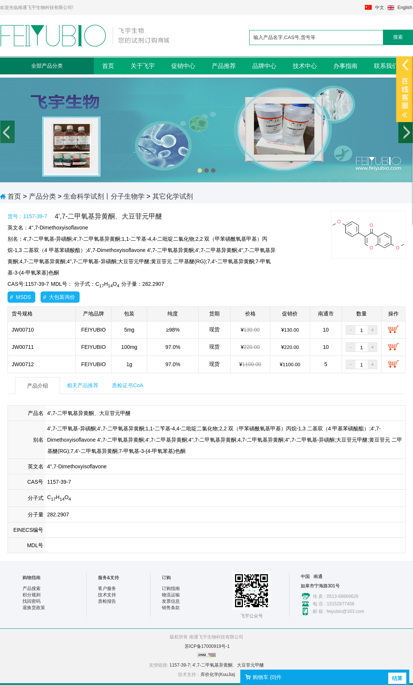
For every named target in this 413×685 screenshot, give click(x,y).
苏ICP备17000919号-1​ (207, 646)
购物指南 (32, 577)
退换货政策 (34, 607)
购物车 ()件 (267, 677)
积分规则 (32, 594)
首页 (108, 66)
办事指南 (345, 66)
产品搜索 (32, 588)
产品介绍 (37, 386)
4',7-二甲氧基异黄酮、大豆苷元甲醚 (228, 665)
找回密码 (32, 601)
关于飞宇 (143, 66)
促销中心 (183, 66)
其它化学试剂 (172, 196)
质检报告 (107, 601)
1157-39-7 (179, 665)
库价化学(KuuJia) (217, 674)
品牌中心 (264, 66)
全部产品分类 (47, 66)
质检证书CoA (127, 385)
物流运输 (171, 594)
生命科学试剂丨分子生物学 (104, 196)
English (405, 7)
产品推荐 (224, 66)
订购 (166, 577)
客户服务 (107, 588)
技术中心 (305, 66)
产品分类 (42, 196)
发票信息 (171, 601)
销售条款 (171, 607)
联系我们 (386, 66)
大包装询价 (62, 297)
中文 (379, 7)
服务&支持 (108, 577)
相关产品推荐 (82, 385)
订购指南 (171, 588)
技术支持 (107, 594)
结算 (397, 678)
